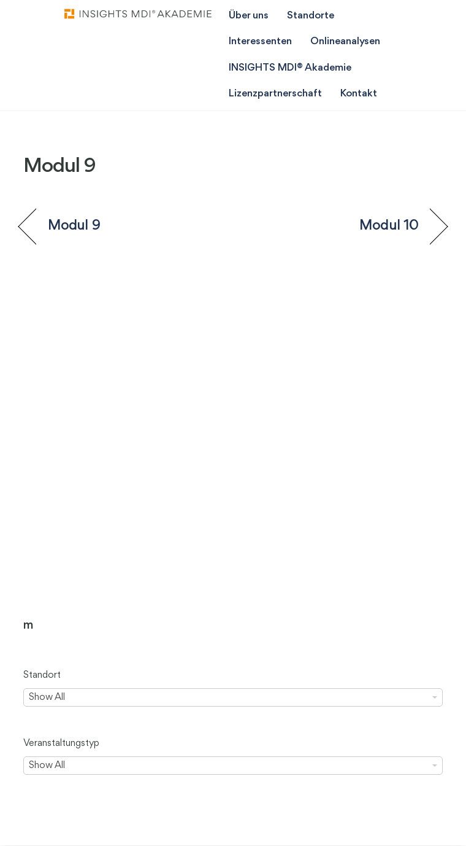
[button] (22, 824)
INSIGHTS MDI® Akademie (290, 68)
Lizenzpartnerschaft (275, 93)
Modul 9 (74, 226)
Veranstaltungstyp (61, 743)
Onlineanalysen (345, 41)
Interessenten (260, 41)
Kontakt (358, 93)
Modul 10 (388, 226)
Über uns (249, 15)
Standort (42, 675)
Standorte (310, 15)
